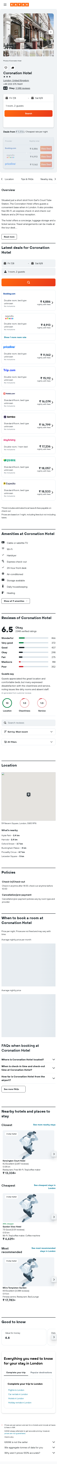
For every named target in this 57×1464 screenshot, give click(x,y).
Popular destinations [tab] (41, 1372)
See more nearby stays (44, 1124)
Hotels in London (16, 1398)
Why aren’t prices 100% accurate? (30, 1453)
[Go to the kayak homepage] (19, 4)
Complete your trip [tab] (16, 1372)
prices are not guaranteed (14, 1433)
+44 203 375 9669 (13, 83)
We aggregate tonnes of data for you (30, 1447)
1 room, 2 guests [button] (14, 105)
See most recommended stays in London (44, 1249)
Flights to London (16, 1390)
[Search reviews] (31, 723)
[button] (5, 4)
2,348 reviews (23, 88)
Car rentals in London (18, 1394)
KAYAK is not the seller (30, 1442)
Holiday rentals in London (19, 1402)
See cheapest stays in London (45, 1187)
